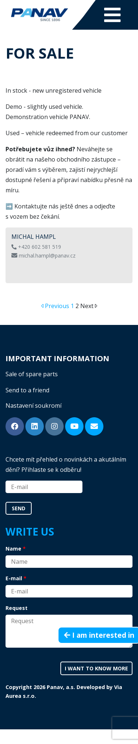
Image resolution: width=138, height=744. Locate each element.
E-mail (14, 578)
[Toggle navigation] (112, 15)
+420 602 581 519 (36, 246)
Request (17, 607)
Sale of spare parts (32, 374)
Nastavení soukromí (33, 405)
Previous (58, 306)
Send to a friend (27, 390)
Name (13, 548)
